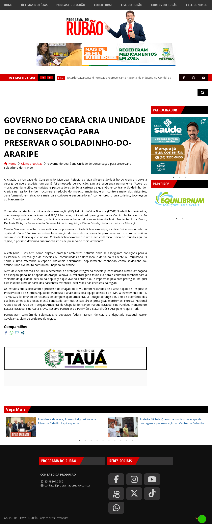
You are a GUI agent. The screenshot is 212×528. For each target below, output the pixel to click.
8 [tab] (121, 440)
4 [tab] (97, 440)
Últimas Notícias (34, 5)
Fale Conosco (196, 5)
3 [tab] (185, 177)
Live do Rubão (131, 5)
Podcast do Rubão (70, 5)
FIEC (60, 77)
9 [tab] (127, 440)
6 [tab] (109, 440)
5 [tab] (103, 440)
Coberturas (103, 5)
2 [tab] (179, 177)
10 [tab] (133, 440)
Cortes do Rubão (164, 5)
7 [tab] (115, 440)
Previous (148, 144)
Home (8, 5)
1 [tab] (173, 177)
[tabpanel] (179, 145)
